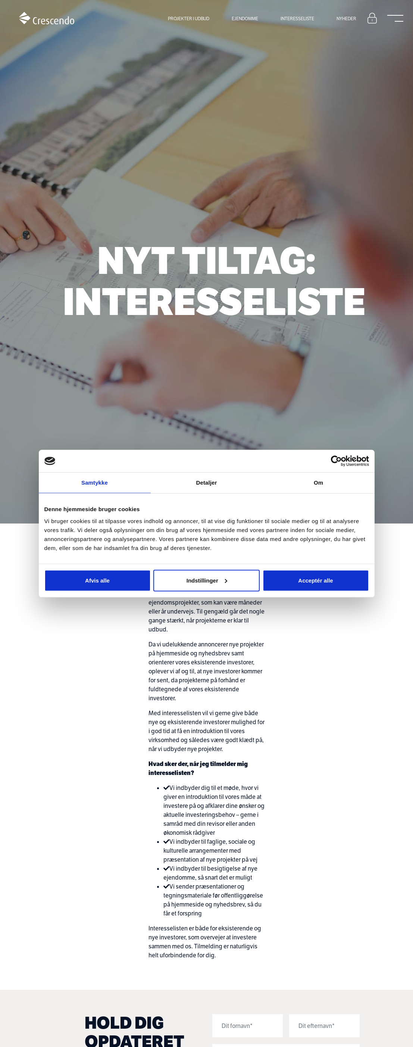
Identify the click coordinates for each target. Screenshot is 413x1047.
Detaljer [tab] (206, 482)
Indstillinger (207, 580)
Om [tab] (318, 482)
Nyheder (346, 18)
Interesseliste (297, 18)
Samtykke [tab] (94, 482)
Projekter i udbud (188, 18)
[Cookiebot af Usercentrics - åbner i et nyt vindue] (336, 461)
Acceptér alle (315, 580)
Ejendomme (245, 18)
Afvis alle (97, 580)
